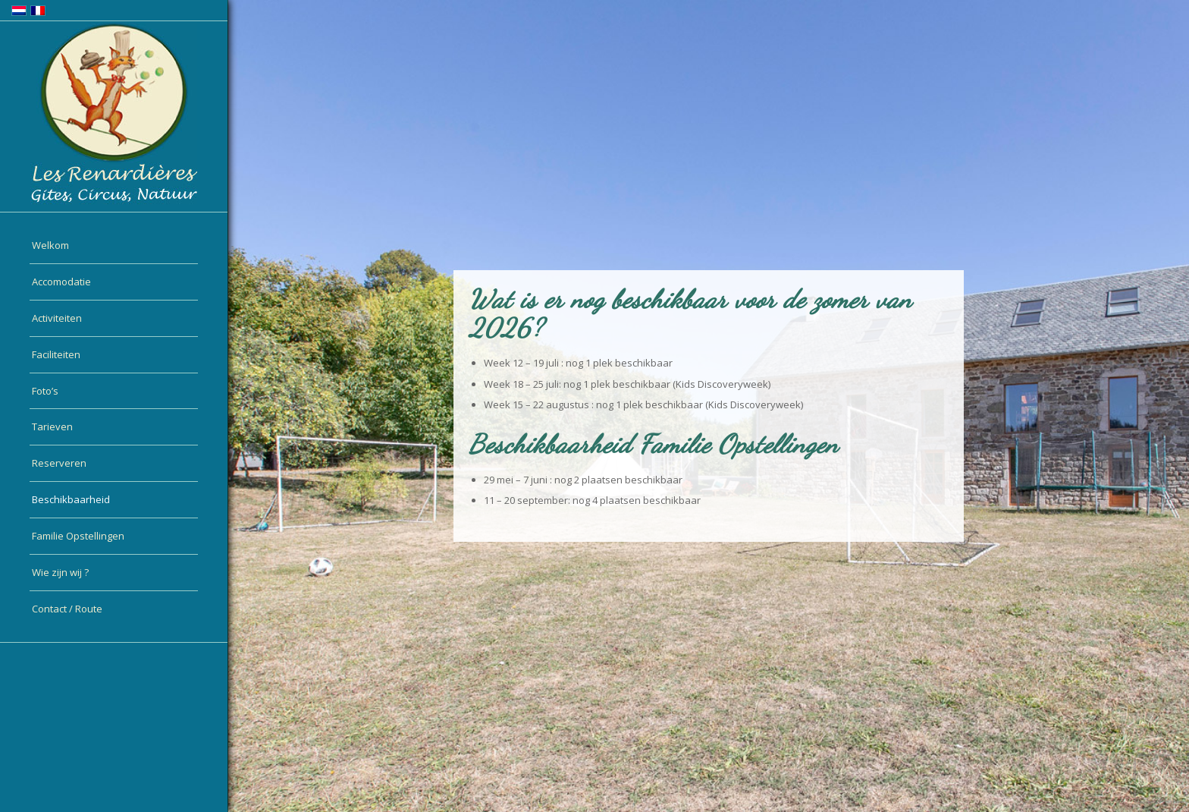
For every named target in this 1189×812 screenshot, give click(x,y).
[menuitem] (114, 246)
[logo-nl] (113, 113)
